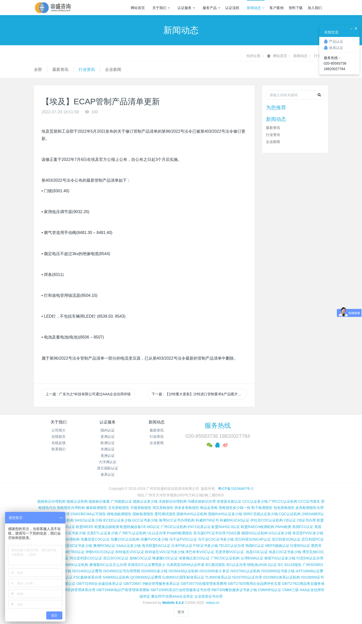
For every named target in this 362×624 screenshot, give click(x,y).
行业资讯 (87, 69)
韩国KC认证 (254, 546)
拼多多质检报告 (186, 508)
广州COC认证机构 (225, 558)
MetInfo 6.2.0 (173, 603)
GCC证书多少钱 (145, 520)
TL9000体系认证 (218, 577)
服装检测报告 (96, 508)
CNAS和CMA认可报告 (88, 514)
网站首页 (138, 8)
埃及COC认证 (257, 552)
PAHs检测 (283, 527)
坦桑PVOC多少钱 (154, 539)
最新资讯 (60, 69)
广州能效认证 (121, 501)
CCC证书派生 (309, 501)
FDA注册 (233, 533)
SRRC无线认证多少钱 (260, 514)
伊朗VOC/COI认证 (99, 552)
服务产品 (211, 8)
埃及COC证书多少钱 (285, 552)
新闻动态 (255, 8)
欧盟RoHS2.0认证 (225, 527)
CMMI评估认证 (269, 590)
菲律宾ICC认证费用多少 (146, 565)
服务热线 (218, 425)
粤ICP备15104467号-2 (235, 489)
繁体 (181, 612)
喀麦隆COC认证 (165, 558)
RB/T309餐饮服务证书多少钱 (234, 590)
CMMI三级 (290, 590)
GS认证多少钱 (280, 533)
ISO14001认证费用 (87, 571)
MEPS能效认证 (277, 546)
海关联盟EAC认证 (156, 546)
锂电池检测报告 (119, 514)
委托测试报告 (165, 514)
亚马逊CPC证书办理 (209, 533)
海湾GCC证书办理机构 (177, 520)
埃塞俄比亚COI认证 (194, 558)
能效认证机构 (77, 501)
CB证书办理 (306, 520)
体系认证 (108, 474)
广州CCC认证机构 (282, 501)
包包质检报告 (284, 508)
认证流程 (232, 8)
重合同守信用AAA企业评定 (172, 596)
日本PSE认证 (181, 546)
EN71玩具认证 (199, 527)
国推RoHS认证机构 (191, 514)
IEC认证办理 (236, 565)
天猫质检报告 (140, 508)
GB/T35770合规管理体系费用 (203, 584)
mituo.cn (212, 603)
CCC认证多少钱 (254, 501)
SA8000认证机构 (116, 577)
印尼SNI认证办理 (309, 558)
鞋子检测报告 (262, 508)
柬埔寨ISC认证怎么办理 (108, 565)
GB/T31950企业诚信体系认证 (99, 584)
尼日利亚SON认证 (286, 539)
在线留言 (59, 437)
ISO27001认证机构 (245, 571)
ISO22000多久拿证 (214, 571)
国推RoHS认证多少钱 (225, 514)
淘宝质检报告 (162, 508)
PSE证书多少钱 (205, 546)
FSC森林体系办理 (87, 577)
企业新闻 (113, 69)
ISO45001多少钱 (154, 571)
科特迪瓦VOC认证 (129, 552)
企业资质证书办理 (208, 596)
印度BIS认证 (300, 546)
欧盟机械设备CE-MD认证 (140, 527)
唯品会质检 (209, 508)
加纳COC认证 (140, 558)
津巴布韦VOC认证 (200, 552)
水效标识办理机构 (173, 501)
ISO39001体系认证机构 (281, 577)
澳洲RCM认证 (104, 546)
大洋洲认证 (107, 462)
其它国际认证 (107, 468)
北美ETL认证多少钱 (102, 533)
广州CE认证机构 (174, 527)
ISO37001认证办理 (247, 577)
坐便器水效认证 (229, 501)
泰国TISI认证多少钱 (279, 558)
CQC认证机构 (290, 514)
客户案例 (276, 8)
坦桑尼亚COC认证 (95, 539)
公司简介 (59, 430)
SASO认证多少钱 (88, 520)
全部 (38, 69)
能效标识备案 (99, 501)
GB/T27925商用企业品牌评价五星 (254, 584)
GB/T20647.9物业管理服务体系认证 (151, 584)
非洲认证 (108, 449)
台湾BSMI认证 (252, 558)
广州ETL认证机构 (133, 533)
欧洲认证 (108, 443)
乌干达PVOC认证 (183, 539)
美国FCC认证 (302, 527)
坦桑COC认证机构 (125, 539)
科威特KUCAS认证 (234, 520)
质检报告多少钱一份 (234, 508)
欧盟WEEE (84, 527)
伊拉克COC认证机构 (266, 520)
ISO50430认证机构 (183, 571)
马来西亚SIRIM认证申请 (185, 565)
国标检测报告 (143, 514)
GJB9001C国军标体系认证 (183, 577)
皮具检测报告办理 (309, 508)
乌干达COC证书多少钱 (216, 539)
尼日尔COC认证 (115, 558)
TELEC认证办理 (231, 546)
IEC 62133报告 (289, 565)
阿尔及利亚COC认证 (86, 558)
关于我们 (161, 8)
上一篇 (88, 394)
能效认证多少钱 (145, 501)
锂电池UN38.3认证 (262, 565)
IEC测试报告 (215, 565)
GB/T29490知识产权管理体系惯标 (123, 590)
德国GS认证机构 (254, 533)
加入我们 (315, 8)
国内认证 (108, 430)
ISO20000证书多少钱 (278, 571)
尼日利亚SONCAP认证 (253, 539)
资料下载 (296, 8)
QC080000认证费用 (145, 577)
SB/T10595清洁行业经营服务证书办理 (180, 590)
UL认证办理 (156, 533)
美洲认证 (108, 456)
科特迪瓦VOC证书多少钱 (164, 552)
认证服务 (186, 8)
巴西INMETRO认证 (69, 552)
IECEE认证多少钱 (117, 520)
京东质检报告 (118, 508)
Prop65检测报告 (179, 533)
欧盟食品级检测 (107, 527)
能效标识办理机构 (51, 501)
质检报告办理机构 (71, 508)
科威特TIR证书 (207, 520)
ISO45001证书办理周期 (121, 571)
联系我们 (59, 449)
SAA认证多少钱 (128, 546)
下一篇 (199, 394)
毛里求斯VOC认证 (229, 552)
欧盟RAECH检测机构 (257, 527)
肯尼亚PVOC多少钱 (308, 533)
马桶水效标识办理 (202, 501)
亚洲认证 (108, 437)
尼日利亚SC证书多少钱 (74, 546)
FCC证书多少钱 (73, 533)
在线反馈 (59, 443)
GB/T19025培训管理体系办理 (72, 590)
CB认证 (290, 520)
